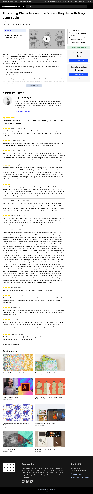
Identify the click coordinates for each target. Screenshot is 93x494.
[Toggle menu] (89, 6)
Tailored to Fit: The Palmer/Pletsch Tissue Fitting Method (48, 398)
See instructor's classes (22, 111)
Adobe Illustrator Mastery (11, 397)
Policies (46, 491)
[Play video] (47, 39)
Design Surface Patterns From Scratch (15, 373)
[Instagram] (31, 481)
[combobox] (56, 6)
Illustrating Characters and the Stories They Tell (13, 36)
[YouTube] (23, 481)
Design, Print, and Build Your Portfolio (47, 373)
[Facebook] (27, 481)
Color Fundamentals (9, 449)
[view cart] (70, 2)
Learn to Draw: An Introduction (45, 449)
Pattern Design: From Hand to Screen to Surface (16, 424)
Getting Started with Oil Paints (45, 423)
